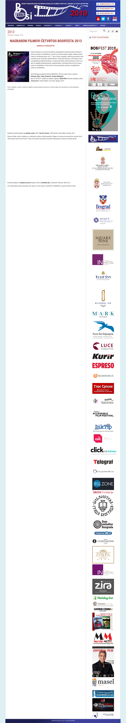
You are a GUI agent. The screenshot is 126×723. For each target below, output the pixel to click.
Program (30, 25)
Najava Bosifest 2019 (106, 13)
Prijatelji (58, 25)
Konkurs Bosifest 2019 (107, 4)
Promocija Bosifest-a (89, 25)
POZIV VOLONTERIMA (100, 37)
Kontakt (102, 25)
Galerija (68, 25)
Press (77, 25)
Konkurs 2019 (21, 25)
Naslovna (11, 25)
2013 (21, 35)
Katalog (38, 25)
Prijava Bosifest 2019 (107, 9)
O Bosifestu (47, 25)
